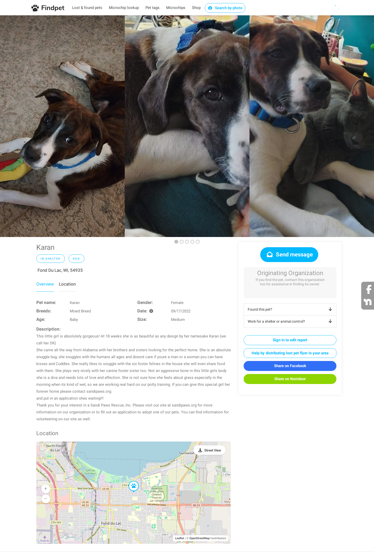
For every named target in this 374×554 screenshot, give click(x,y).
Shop (196, 7)
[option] (62, 126)
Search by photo (225, 8)
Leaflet (179, 538)
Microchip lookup (124, 7)
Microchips (175, 7)
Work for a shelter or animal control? (291, 321)
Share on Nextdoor (290, 379)
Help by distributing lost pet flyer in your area (290, 353)
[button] (130, 481)
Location (67, 284)
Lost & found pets (87, 7)
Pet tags (152, 7)
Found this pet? (291, 309)
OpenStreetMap (199, 538)
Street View (212, 450)
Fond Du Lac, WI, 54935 (60, 270)
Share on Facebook (290, 366)
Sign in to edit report (290, 340)
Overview (45, 284)
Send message (289, 254)
